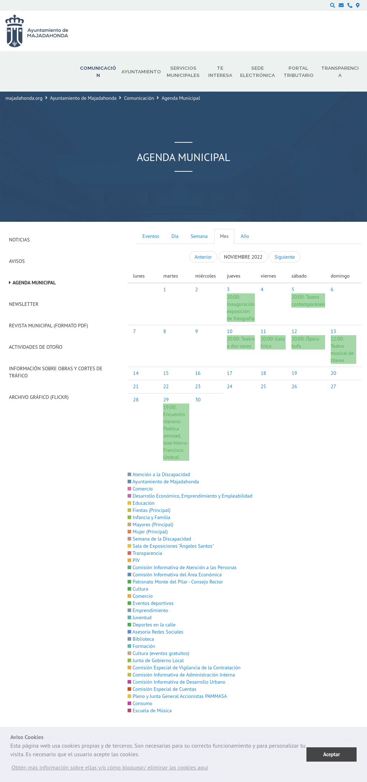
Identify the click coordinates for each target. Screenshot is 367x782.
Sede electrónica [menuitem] (257, 71)
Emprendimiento (148, 610)
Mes (224, 236)
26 (294, 386)
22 (165, 386)
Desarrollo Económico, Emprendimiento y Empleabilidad (190, 496)
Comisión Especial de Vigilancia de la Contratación (184, 667)
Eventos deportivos (150, 603)
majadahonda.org (24, 98)
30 (197, 399)
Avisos (17, 261)
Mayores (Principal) (150, 524)
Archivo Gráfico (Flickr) (39, 397)
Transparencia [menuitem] (340, 71)
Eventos (150, 236)
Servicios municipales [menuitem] (183, 71)
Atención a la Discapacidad (159, 474)
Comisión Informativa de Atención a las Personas (182, 567)
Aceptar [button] (331, 754)
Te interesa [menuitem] (220, 71)
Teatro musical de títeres (342, 353)
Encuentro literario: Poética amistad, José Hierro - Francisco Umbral (176, 435)
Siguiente (285, 257)
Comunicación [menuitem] (98, 71)
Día (174, 236)
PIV (134, 560)
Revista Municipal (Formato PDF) (48, 325)
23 (197, 386)
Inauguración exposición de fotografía (241, 311)
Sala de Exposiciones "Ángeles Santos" (171, 546)
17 (229, 373)
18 (263, 373)
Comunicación (139, 98)
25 (263, 386)
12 (294, 331)
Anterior (203, 257)
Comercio (140, 488)
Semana (199, 236)
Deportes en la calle (151, 624)
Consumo (140, 703)
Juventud (140, 617)
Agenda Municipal (34, 282)
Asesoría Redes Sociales (155, 632)
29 (165, 399)
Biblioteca (141, 639)
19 (294, 373)
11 (263, 331)
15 (165, 373)
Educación (141, 503)
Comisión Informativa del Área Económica (174, 574)
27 (333, 386)
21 (135, 386)
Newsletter (23, 304)
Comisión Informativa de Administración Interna (181, 674)
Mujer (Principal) (148, 531)
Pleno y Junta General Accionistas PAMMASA (177, 696)
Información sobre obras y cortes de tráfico (56, 372)
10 (229, 331)
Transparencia (145, 553)
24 (229, 386)
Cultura (138, 589)
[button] (109, 769)
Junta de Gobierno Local (156, 660)
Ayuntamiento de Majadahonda (83, 98)
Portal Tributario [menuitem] (298, 71)
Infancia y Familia (149, 517)
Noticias (19, 239)
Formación (141, 646)
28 (135, 399)
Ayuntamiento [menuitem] (141, 71)
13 (333, 331)
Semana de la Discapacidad (159, 539)
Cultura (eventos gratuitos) (158, 653)
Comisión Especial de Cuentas (162, 689)
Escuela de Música (150, 710)
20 (333, 373)
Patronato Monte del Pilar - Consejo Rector (175, 581)
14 (135, 373)
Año (245, 236)
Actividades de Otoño (35, 347)
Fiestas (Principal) (149, 510)
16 (197, 373)
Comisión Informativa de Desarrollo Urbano (176, 682)
